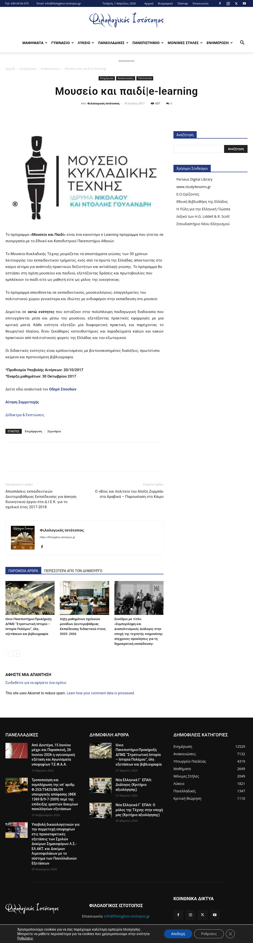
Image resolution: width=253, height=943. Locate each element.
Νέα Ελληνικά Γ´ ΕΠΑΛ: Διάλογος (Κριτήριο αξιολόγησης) (134, 785)
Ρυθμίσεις (25, 938)
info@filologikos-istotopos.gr (63, 3)
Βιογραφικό (165, 3)
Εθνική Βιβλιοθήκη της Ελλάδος (202, 201)
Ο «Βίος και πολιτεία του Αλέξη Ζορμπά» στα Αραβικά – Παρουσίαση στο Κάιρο (129, 494)
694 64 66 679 (19, 3)
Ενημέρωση (28, 69)
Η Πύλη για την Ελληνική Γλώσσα (203, 209)
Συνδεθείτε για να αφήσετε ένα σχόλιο (35, 683)
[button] (242, 43)
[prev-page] (8, 654)
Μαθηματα (34, 42)
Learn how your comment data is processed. (101, 693)
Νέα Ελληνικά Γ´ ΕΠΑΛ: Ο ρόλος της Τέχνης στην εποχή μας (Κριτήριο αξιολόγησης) (139, 810)
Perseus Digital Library (194, 179)
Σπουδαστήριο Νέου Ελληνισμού (203, 223)
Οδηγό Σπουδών (62, 389)
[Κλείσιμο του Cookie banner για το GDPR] (230, 933)
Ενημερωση (220, 42)
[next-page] (16, 654)
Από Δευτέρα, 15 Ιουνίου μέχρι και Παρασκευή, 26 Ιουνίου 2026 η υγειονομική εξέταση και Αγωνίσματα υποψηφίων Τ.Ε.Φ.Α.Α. (53, 754)
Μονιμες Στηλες (185, 42)
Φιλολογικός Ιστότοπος (103, 103)
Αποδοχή (177, 934)
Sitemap (183, 3)
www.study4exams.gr (193, 186)
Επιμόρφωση (33, 431)
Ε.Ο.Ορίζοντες (187, 194)
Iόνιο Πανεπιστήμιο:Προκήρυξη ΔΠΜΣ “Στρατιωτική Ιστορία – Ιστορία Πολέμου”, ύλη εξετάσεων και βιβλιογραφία (139, 754)
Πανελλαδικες (113, 42)
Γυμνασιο (62, 42)
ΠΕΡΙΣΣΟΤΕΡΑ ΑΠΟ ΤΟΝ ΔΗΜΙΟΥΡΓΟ (73, 571)
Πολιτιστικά (145, 78)
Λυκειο (86, 42)
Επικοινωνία (200, 3)
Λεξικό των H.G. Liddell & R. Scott (203, 216)
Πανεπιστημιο (148, 42)
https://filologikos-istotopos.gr (57, 537)
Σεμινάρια (54, 431)
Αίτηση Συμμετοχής (22, 402)
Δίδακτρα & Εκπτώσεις (24, 415)
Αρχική (149, 3)
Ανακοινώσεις (50, 69)
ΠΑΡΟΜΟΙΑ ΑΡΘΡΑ (23, 571)
